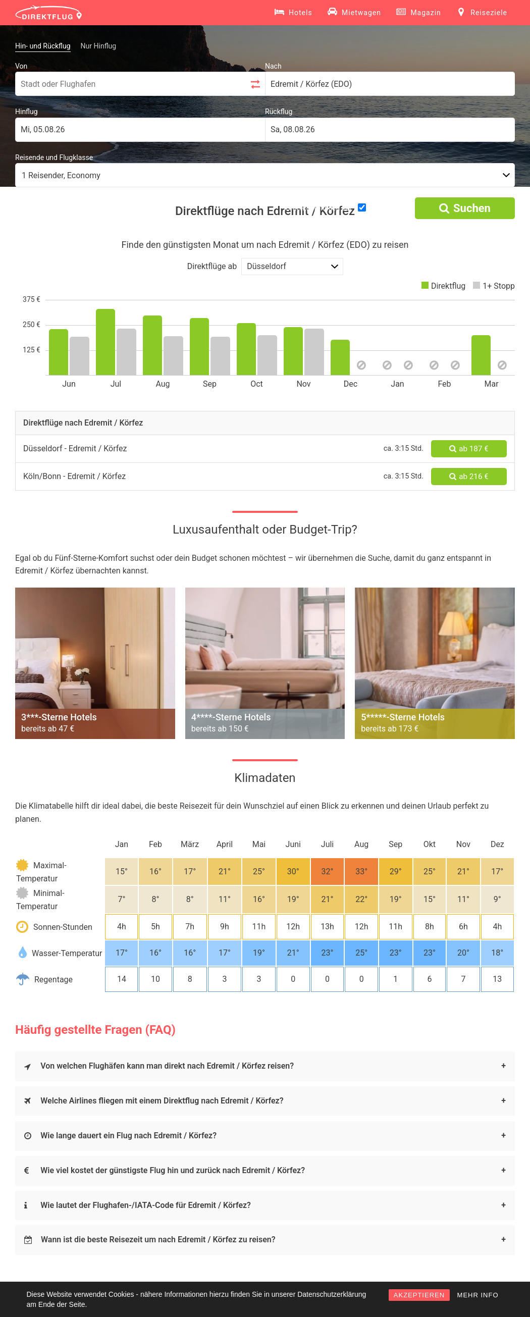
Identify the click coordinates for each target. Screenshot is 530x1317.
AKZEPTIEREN (419, 1295)
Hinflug (26, 112)
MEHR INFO (478, 1295)
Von (21, 66)
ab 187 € (468, 448)
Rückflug (278, 112)
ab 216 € (468, 476)
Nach (273, 66)
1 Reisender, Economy (61, 175)
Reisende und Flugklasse (54, 157)
